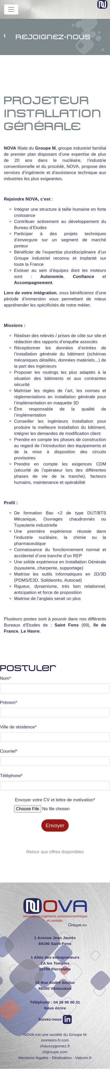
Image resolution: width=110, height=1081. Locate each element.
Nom (5, 678)
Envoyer (55, 825)
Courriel (8, 751)
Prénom (8, 703)
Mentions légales (33, 1058)
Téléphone (11, 776)
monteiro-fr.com (55, 1040)
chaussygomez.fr (55, 1046)
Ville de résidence (18, 727)
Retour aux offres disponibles (55, 851)
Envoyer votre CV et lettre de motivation (55, 800)
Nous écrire (55, 1008)
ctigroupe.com (54, 1052)
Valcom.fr (83, 1058)
